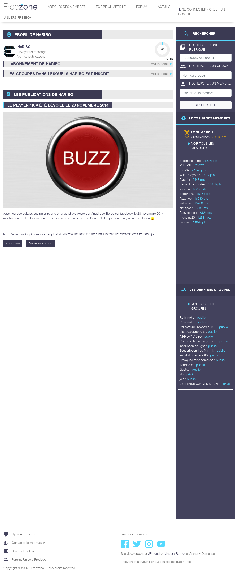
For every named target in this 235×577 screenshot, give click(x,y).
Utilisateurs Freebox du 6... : (199, 327)
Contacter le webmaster (24, 542)
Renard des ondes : (194, 184)
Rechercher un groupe (205, 66)
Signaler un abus (19, 534)
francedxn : (188, 365)
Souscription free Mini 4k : (198, 350)
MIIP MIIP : (187, 165)
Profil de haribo (32, 34)
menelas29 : (188, 217)
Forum (141, 6)
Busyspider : (189, 212)
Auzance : (187, 198)
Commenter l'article (40, 243)
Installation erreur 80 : (195, 355)
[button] (88, 64)
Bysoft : (185, 179)
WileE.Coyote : (190, 175)
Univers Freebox (17, 17)
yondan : (186, 189)
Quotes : (186, 369)
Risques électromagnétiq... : (199, 341)
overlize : (186, 222)
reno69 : (186, 170)
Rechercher (206, 105)
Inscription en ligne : (194, 346)
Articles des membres (66, 6)
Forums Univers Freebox (24, 559)
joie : (183, 379)
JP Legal (154, 553)
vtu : (183, 374)
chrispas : (187, 208)
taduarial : (187, 203)
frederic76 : (188, 193)
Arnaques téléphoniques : (198, 360)
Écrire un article (111, 6)
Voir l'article (13, 243)
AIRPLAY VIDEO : (192, 336)
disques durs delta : (194, 331)
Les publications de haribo (43, 94)
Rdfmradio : (188, 317)
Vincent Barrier (174, 553)
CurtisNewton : (201, 137)
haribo (23, 46)
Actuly (164, 6)
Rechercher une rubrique (199, 47)
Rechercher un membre (205, 84)
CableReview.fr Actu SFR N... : (201, 384)
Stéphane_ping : (191, 160)
